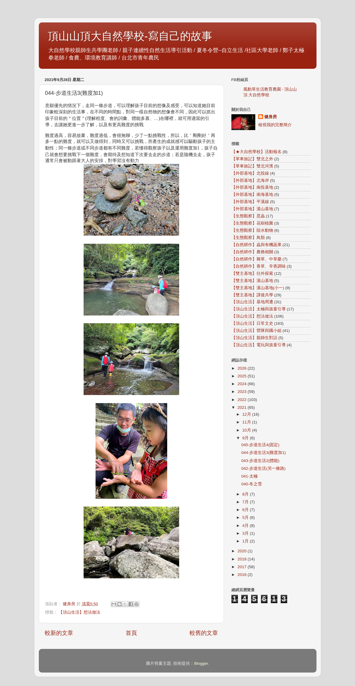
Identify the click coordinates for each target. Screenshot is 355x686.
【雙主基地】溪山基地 (252, 280)
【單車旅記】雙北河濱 (252, 166)
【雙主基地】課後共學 (252, 295)
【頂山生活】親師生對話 (254, 338)
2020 (242, 551)
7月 (246, 502)
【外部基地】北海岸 (250, 180)
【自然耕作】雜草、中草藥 (256, 259)
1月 (246, 541)
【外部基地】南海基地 (252, 194)
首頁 (131, 633)
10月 (247, 430)
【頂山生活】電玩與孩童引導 (258, 345)
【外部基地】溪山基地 (252, 209)
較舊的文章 (204, 633)
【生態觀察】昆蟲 (248, 216)
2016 (242, 574)
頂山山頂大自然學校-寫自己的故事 (130, 36)
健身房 (270, 117)
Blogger (201, 663)
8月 (246, 494)
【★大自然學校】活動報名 (256, 152)
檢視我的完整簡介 (275, 125)
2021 (242, 407)
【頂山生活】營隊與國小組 (256, 330)
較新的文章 (59, 633)
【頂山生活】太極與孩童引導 (258, 309)
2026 (242, 368)
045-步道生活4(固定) (260, 445)
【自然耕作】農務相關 (252, 252)
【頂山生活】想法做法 (79, 612)
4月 (246, 525)
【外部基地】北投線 (250, 173)
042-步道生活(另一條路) (263, 468)
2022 (242, 399)
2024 (242, 384)
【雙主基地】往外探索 (252, 273)
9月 (246, 438)
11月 (247, 422)
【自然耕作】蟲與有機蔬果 (256, 245)
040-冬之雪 (251, 484)
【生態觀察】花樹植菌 (252, 223)
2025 (242, 376)
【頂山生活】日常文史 (252, 323)
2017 (242, 567)
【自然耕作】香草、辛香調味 (258, 266)
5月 (246, 517)
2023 (242, 391)
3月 (246, 533)
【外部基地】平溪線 (250, 201)
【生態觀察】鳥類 (248, 237)
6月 (246, 509)
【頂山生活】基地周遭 (252, 302)
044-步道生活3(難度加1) (263, 452)
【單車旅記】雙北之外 (252, 159)
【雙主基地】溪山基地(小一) (257, 288)
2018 (242, 559)
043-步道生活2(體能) (260, 460)
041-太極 (249, 476)
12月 (247, 414)
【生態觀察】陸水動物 (252, 230)
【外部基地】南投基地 (252, 187)
